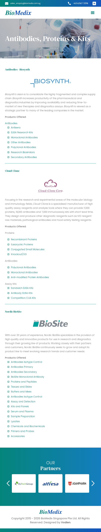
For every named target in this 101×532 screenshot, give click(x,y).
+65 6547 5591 (80, 3)
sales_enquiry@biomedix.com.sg (25, 3)
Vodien (65, 522)
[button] (75, 483)
